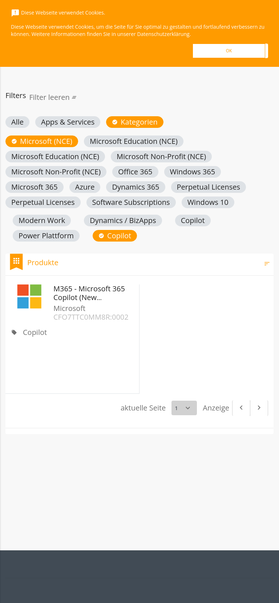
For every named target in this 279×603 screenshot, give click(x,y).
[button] (17, 122)
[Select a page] (184, 408)
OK (229, 51)
